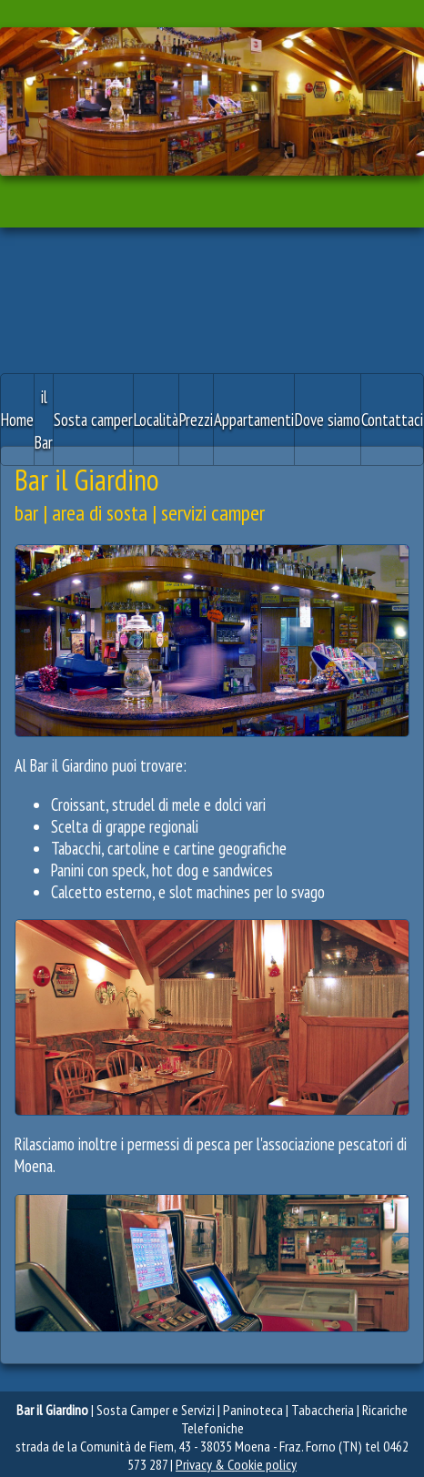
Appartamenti (254, 419)
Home (17, 419)
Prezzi (196, 419)
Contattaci (392, 419)
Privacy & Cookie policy (236, 1464)
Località (156, 419)
